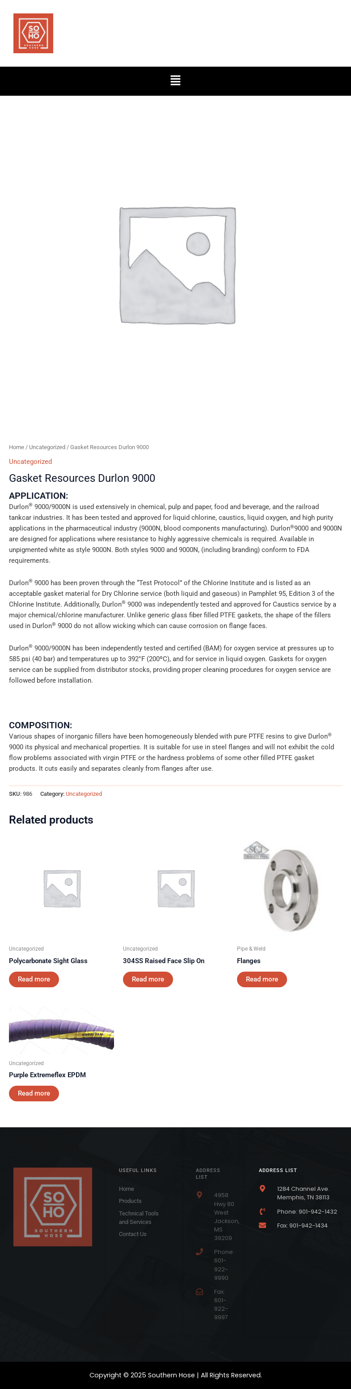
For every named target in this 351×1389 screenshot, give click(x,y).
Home (16, 447)
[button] (175, 81)
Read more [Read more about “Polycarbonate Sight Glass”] (34, 979)
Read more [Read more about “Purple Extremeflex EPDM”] (34, 1093)
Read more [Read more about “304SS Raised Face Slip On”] (148, 979)
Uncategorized (47, 447)
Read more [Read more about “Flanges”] (262, 979)
